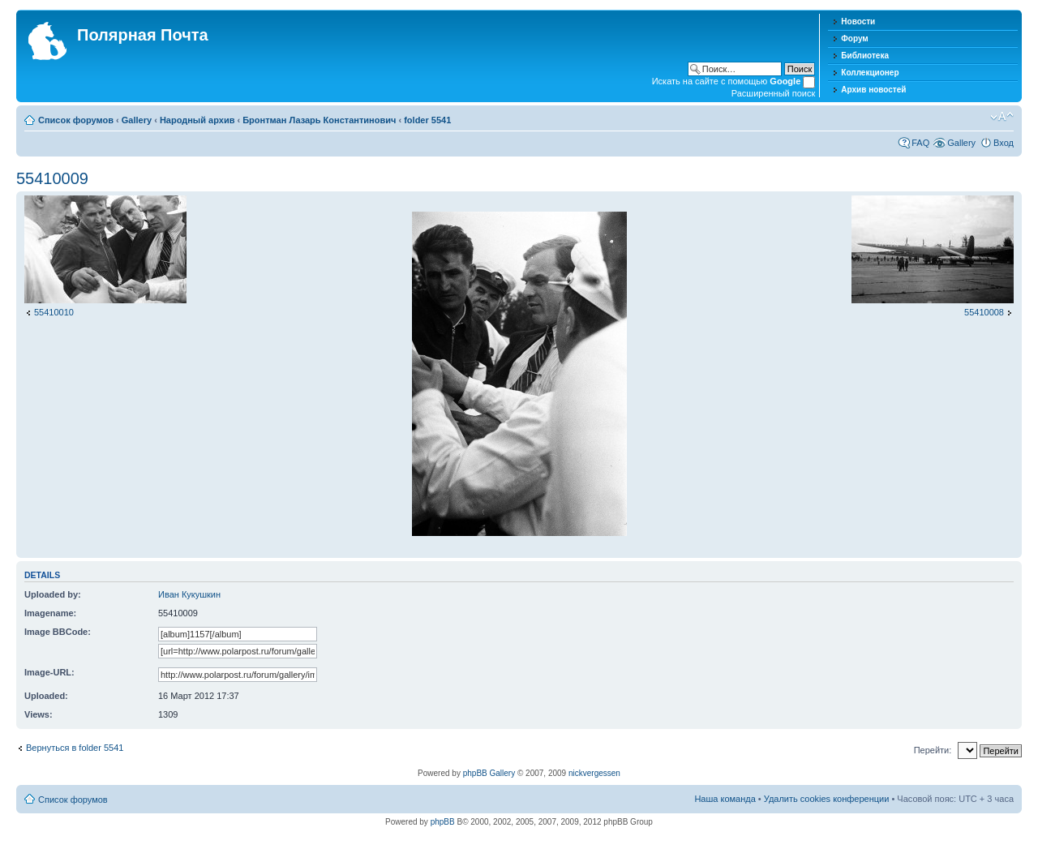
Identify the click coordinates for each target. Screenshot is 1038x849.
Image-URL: (49, 672)
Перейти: (933, 750)
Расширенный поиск (773, 93)
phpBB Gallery (489, 773)
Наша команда (724, 799)
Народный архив (197, 120)
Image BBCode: (57, 632)
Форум (854, 38)
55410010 (54, 312)
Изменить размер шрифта (1002, 116)
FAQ (920, 143)
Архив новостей (873, 89)
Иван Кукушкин (189, 594)
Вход (1003, 143)
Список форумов (76, 120)
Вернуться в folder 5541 (74, 748)
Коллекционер (870, 72)
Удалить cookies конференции (827, 799)
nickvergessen (594, 773)
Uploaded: (46, 696)
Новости (858, 21)
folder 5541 (427, 120)
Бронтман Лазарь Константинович (319, 120)
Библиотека (865, 55)
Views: (38, 714)
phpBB (443, 821)
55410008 (984, 312)
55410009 (52, 178)
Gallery (137, 120)
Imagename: (50, 613)
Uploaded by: (52, 594)
